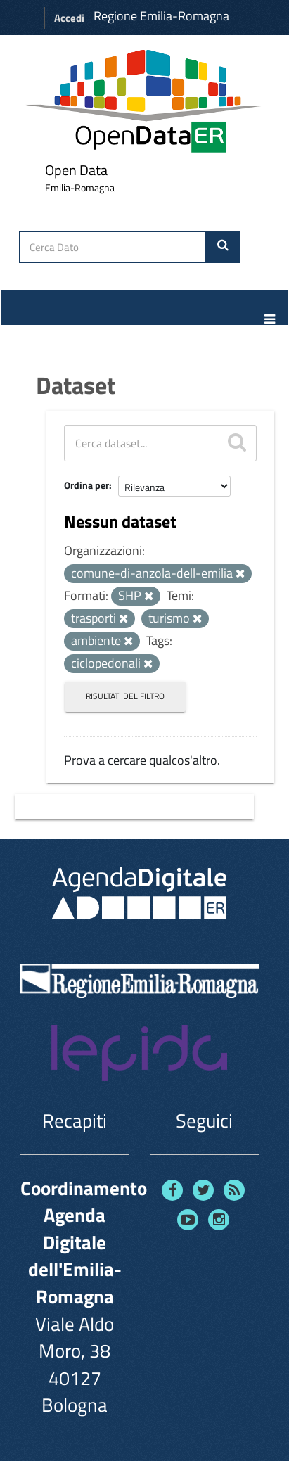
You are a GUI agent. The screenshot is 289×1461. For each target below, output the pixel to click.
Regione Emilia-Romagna (161, 15)
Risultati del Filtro (125, 696)
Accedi (69, 18)
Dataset (75, 384)
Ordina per (86, 485)
